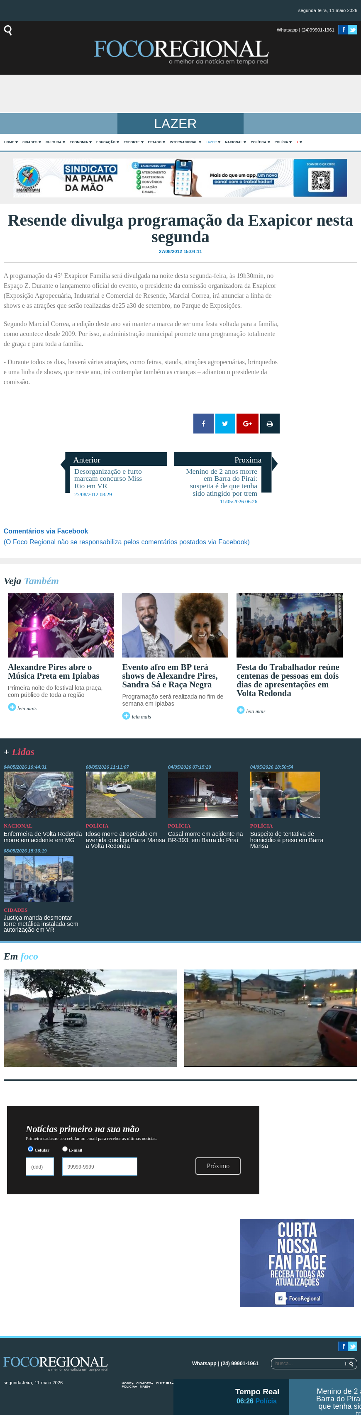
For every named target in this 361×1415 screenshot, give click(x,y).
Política (258, 142)
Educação (105, 142)
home (9, 142)
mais (144, 1386)
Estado (155, 142)
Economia (79, 142)
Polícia (281, 142)
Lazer (211, 142)
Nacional (233, 142)
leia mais (27, 708)
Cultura (53, 142)
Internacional (183, 142)
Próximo (218, 1165)
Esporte (131, 142)
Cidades (29, 142)
